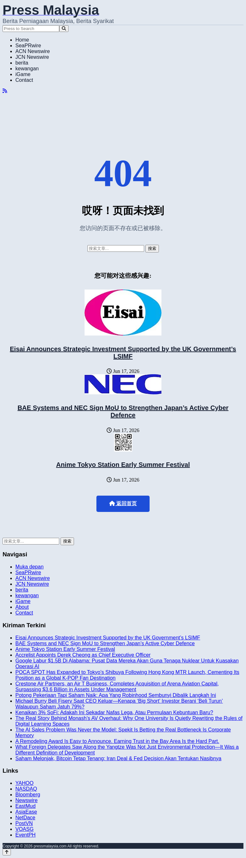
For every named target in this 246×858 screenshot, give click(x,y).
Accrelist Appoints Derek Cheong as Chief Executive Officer (83, 655)
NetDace (25, 817)
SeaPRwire (28, 45)
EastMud (25, 806)
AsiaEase (26, 812)
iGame (22, 74)
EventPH (25, 835)
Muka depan (29, 566)
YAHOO (24, 783)
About (22, 607)
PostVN (24, 823)
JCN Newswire (32, 57)
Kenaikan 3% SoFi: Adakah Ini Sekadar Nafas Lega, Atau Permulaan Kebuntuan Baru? (114, 712)
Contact (24, 80)
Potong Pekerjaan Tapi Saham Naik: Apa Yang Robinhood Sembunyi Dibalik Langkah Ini (115, 695)
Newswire (26, 800)
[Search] (64, 28)
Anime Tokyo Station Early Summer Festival (123, 464)
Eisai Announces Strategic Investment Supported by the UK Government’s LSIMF (123, 352)
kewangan (27, 68)
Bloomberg (27, 794)
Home (22, 40)
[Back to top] (7, 852)
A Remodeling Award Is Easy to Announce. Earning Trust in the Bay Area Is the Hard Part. (117, 741)
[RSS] (5, 91)
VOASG (24, 829)
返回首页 (123, 503)
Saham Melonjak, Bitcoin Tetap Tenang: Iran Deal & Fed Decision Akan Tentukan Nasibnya (118, 758)
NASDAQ (26, 789)
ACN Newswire (32, 51)
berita (21, 63)
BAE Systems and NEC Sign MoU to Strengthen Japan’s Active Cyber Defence (123, 411)
